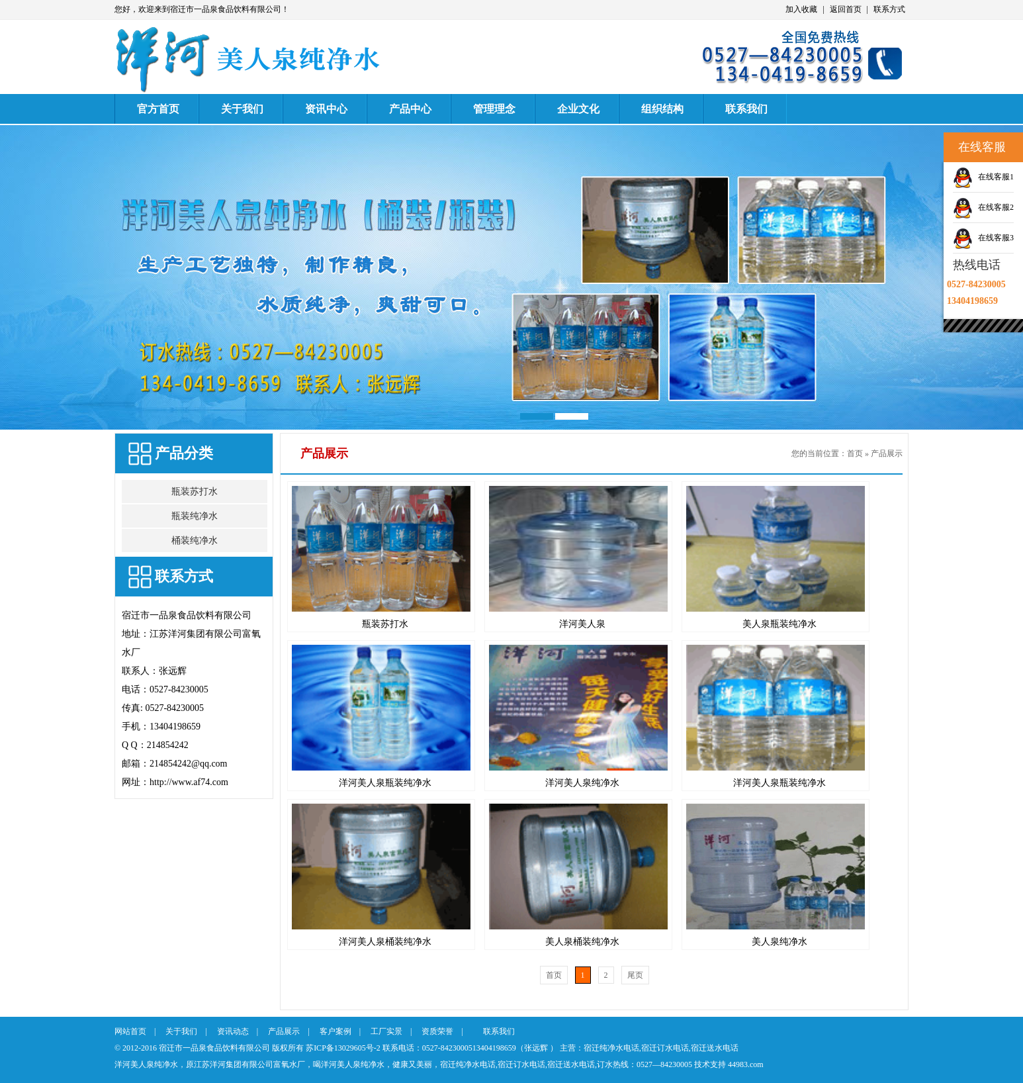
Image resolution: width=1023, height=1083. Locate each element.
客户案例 (335, 1031)
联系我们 (746, 109)
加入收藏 (801, 9)
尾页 (635, 975)
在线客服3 (996, 237)
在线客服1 (996, 176)
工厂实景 (386, 1031)
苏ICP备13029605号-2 (343, 1048)
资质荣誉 (437, 1031)
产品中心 (410, 109)
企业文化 (578, 109)
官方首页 (158, 109)
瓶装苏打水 (194, 491)
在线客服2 (996, 207)
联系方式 (889, 9)
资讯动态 (233, 1031)
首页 (855, 453)
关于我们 (242, 109)
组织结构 (662, 109)
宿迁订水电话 (665, 1048)
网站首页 (130, 1031)
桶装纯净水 (194, 540)
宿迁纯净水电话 (611, 1048)
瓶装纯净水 (194, 516)
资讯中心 (326, 109)
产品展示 (887, 453)
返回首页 (846, 9)
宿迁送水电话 (714, 1048)
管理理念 (494, 109)
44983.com (746, 1064)
